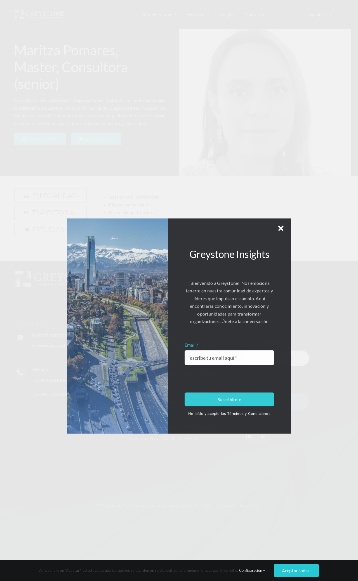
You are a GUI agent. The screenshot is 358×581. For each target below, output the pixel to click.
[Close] (281, 462)
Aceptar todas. (296, 570)
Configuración (252, 570)
